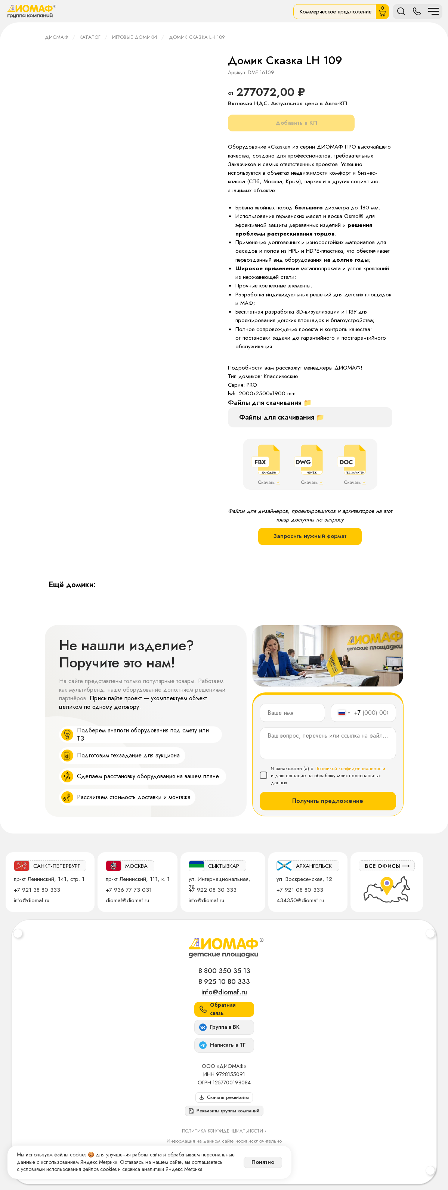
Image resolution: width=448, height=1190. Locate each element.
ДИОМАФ (56, 37)
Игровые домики (134, 37)
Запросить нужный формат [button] (310, 536)
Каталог (90, 37)
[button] (224, 1111)
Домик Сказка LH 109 (197, 37)
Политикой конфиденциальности (350, 768)
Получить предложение (327, 801)
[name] (292, 713)
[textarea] (328, 743)
